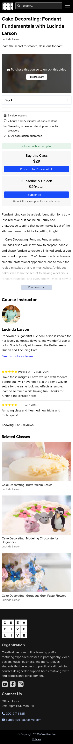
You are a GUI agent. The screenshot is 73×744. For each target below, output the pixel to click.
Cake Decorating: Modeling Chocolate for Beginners (30, 540)
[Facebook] (13, 684)
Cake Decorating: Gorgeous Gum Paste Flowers (34, 595)
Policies (36, 739)
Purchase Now (36, 77)
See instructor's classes (17, 356)
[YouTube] (5, 684)
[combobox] (39, 6)
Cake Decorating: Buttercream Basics (27, 485)
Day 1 (8, 100)
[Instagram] (21, 684)
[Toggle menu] (67, 6)
